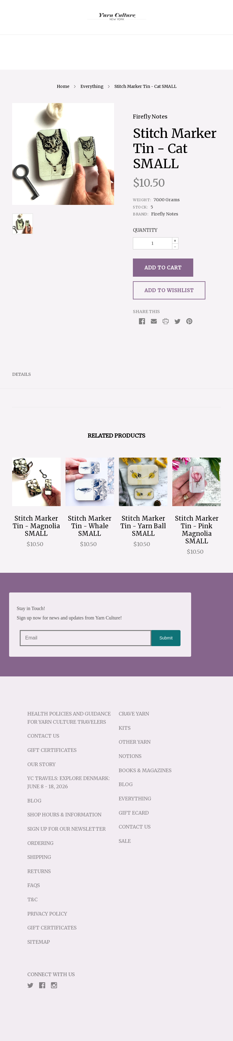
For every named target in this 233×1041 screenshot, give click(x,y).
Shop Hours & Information (64, 815)
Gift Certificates (51, 750)
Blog (34, 801)
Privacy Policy (47, 914)
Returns (39, 871)
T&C (32, 899)
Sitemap (38, 942)
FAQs (33, 885)
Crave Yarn (134, 714)
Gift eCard (134, 813)
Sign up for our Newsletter (66, 829)
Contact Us (43, 736)
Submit (166, 638)
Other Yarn (134, 742)
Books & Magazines (145, 770)
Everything (91, 86)
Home (63, 86)
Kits (124, 728)
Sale (125, 841)
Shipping (39, 857)
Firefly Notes (150, 116)
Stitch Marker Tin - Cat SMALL (145, 86)
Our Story (41, 764)
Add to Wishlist (169, 290)
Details (21, 374)
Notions (130, 756)
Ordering (40, 843)
